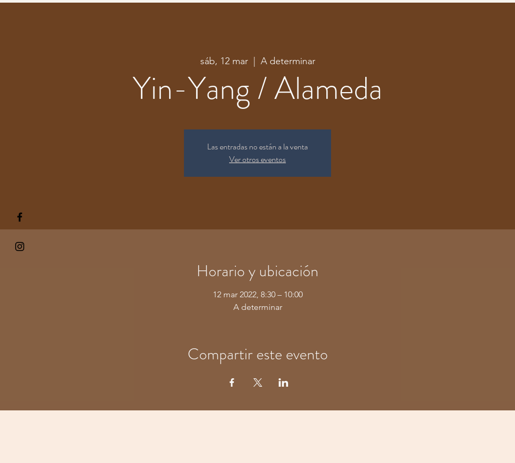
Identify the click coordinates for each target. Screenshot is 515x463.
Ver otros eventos (257, 159)
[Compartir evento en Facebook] (232, 382)
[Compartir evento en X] (258, 382)
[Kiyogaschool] (20, 246)
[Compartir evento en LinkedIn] (284, 382)
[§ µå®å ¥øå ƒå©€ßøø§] (20, 217)
